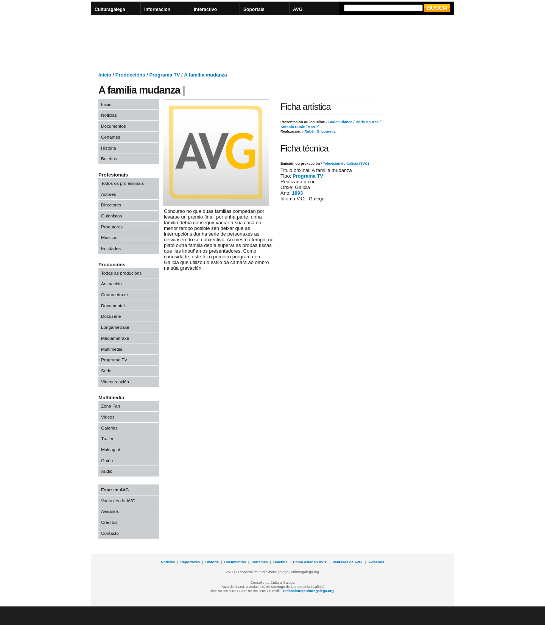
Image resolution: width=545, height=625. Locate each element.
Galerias (109, 427)
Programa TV (164, 75)
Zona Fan (110, 405)
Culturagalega (110, 9)
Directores (111, 204)
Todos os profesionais (122, 183)
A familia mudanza (205, 75)
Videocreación (115, 381)
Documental (113, 305)
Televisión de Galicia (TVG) (346, 163)
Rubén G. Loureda (320, 131)
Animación (111, 283)
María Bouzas (367, 122)
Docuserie (111, 316)
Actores (108, 194)
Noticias (109, 114)
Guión (107, 460)
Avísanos (376, 562)
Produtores (112, 226)
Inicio (104, 75)
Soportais (254, 9)
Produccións (130, 75)
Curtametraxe (114, 294)
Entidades (111, 248)
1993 (297, 193)
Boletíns (109, 158)
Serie (106, 370)
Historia (108, 147)
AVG (297, 9)
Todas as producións (121, 272)
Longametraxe (115, 327)
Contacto (110, 533)
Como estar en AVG (310, 562)
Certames (110, 136)
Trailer (107, 438)
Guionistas (111, 215)
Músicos (109, 237)
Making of (110, 449)
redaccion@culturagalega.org (308, 591)
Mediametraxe (115, 338)
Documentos (113, 125)
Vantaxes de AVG (118, 500)
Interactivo (205, 9)
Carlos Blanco (339, 122)
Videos (108, 416)
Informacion (157, 9)
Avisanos (110, 511)
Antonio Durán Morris (299, 127)
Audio (106, 471)
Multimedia (112, 349)
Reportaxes (190, 562)
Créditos (109, 522)
